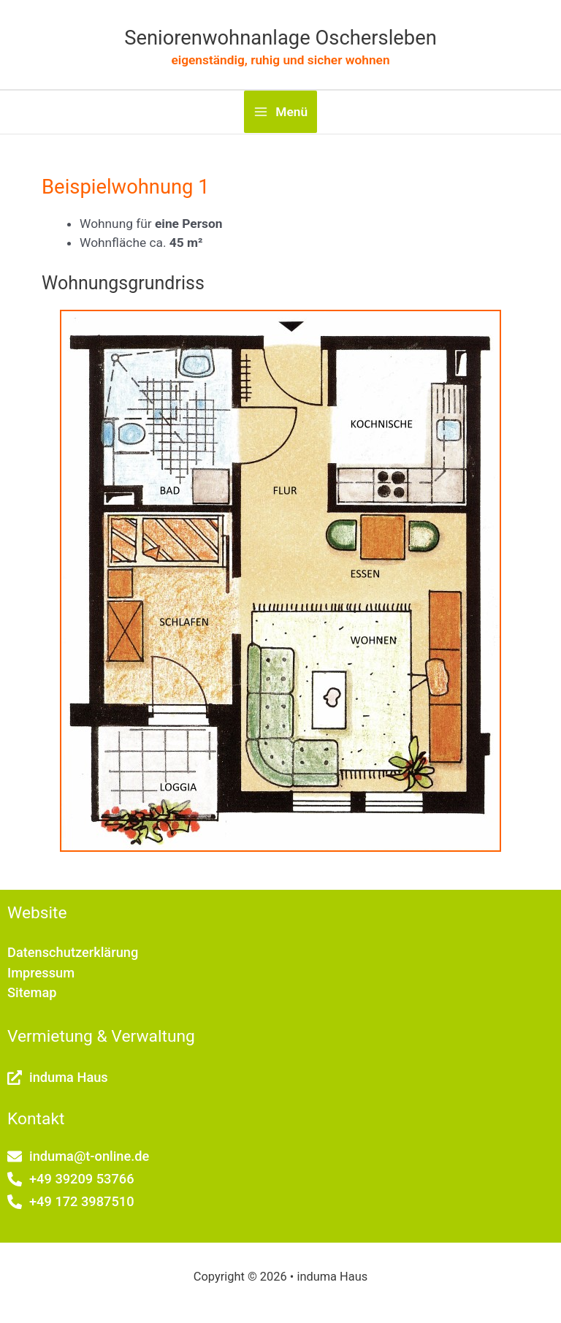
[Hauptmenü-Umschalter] (280, 112)
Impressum (41, 972)
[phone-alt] (70, 1178)
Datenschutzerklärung (72, 952)
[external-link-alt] (57, 1077)
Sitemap (32, 992)
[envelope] (78, 1156)
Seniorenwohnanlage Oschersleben (280, 38)
